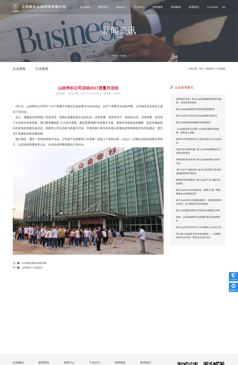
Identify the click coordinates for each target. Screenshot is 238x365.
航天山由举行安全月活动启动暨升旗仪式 (196, 115)
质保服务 (176, 10)
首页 (201, 69)
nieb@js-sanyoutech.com (199, 359)
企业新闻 (221, 69)
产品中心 (139, 10)
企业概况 (85, 10)
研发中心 (121, 10)
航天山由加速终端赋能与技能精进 (193, 122)
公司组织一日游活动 (32, 267)
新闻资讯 (103, 10)
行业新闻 (42, 69)
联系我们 (194, 10)
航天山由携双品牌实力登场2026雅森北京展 (198, 210)
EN (223, 7)
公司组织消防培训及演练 (34, 263)
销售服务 (158, 10)
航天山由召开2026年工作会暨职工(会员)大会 (198, 227)
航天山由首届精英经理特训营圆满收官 (195, 109)
